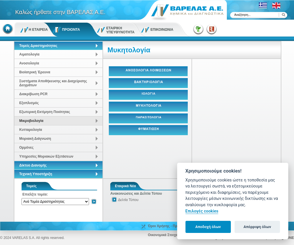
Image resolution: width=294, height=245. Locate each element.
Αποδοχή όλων (208, 227)
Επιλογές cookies (201, 211)
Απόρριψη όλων (257, 227)
